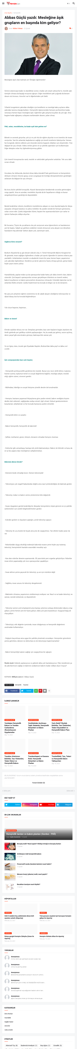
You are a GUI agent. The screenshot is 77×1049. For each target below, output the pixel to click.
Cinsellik (57, 1045)
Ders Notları (9, 1014)
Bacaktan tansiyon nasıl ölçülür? (28, 884)
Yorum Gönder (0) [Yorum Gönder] (38, 783)
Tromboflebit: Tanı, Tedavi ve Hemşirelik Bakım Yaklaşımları (61, 758)
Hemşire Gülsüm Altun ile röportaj (52, 936)
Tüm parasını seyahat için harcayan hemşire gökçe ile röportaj (55, 917)
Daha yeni (7, 791)
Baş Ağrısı (45, 1045)
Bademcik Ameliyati (29, 1045)
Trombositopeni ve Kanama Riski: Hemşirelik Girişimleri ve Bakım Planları (38, 759)
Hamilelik (8, 1018)
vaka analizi (9, 1030)
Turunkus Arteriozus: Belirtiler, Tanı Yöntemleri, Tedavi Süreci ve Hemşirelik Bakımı (14, 759)
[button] (3, 3)
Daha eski (70, 791)
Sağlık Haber (9, 1022)
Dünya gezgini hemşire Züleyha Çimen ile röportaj (19, 937)
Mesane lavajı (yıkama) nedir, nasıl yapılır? (32, 874)
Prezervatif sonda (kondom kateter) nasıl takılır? (34, 864)
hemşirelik (17, 13)
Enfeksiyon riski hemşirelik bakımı (29, 854)
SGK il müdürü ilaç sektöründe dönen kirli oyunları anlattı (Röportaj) (19, 917)
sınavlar (7, 1026)
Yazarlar (25, 685)
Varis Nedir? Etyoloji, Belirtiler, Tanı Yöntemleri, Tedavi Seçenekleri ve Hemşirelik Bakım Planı (61, 726)
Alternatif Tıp (12, 1045)
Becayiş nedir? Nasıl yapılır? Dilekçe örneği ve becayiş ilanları (39, 844)
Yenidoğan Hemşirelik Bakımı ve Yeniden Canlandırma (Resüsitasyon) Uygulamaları (13, 727)
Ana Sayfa (8, 13)
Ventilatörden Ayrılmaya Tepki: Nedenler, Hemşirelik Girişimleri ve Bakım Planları (38, 726)
